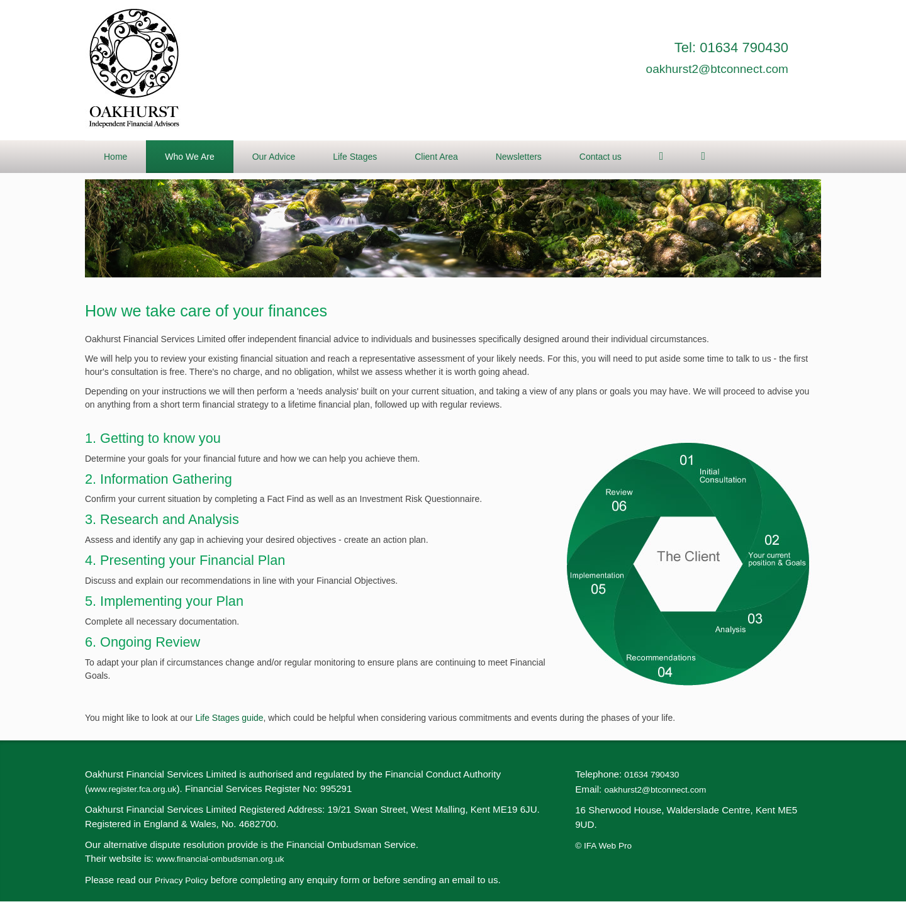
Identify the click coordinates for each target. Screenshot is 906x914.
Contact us (600, 157)
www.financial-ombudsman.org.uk (220, 859)
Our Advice (273, 157)
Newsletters (519, 157)
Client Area (436, 157)
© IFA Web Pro (603, 845)
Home (115, 157)
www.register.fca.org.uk (132, 789)
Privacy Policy (181, 880)
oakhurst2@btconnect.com (717, 68)
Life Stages (355, 157)
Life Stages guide (229, 718)
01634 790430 (651, 774)
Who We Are (189, 157)
